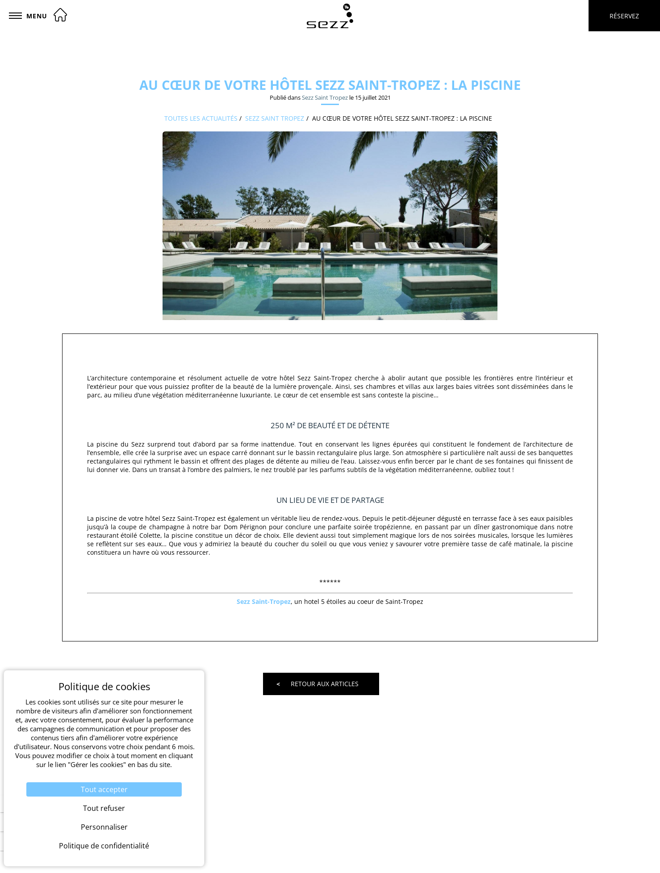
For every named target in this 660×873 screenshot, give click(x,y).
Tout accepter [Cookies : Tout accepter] (104, 789)
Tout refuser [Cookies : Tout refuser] (104, 808)
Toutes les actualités (201, 118)
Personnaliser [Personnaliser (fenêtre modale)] (104, 827)
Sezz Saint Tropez (325, 97)
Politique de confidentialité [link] (104, 846)
